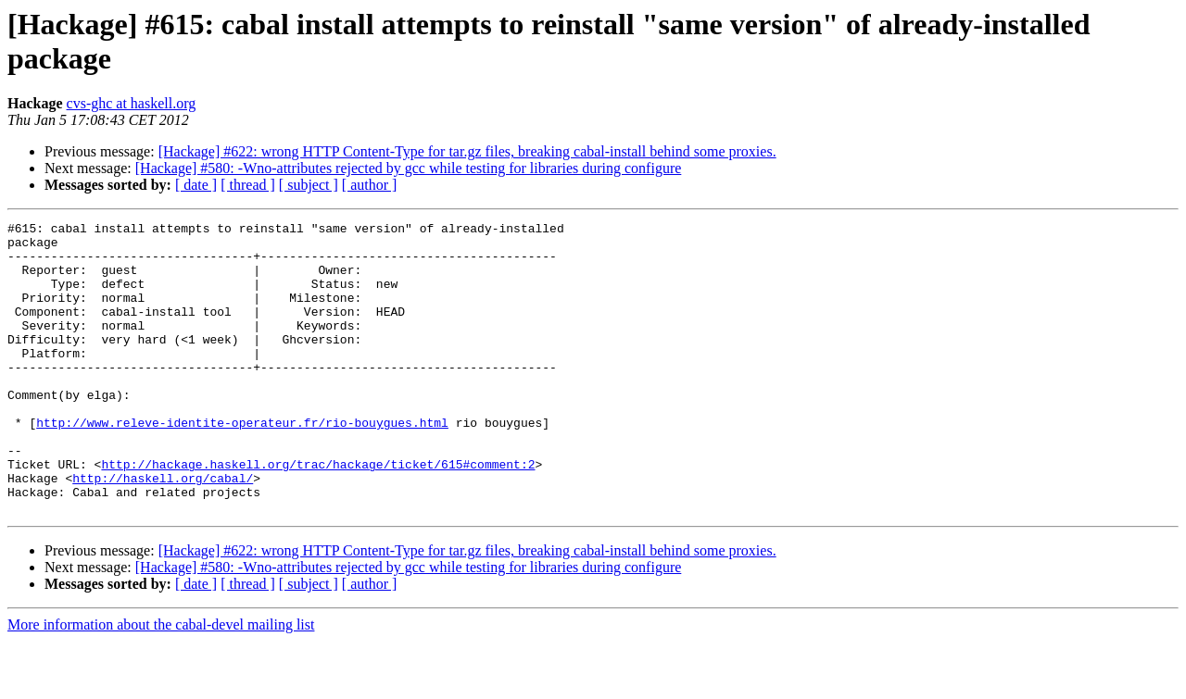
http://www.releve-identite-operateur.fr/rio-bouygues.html (242, 464)
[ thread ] (248, 185)
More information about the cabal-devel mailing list (160, 683)
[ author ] (369, 185)
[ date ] (196, 185)
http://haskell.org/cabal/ (162, 530)
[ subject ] (308, 185)
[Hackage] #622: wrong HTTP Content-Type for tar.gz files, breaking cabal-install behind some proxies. (467, 151)
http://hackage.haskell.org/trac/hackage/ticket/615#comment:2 (318, 514)
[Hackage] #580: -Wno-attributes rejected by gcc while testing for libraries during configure (408, 168)
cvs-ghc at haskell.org (131, 103)
